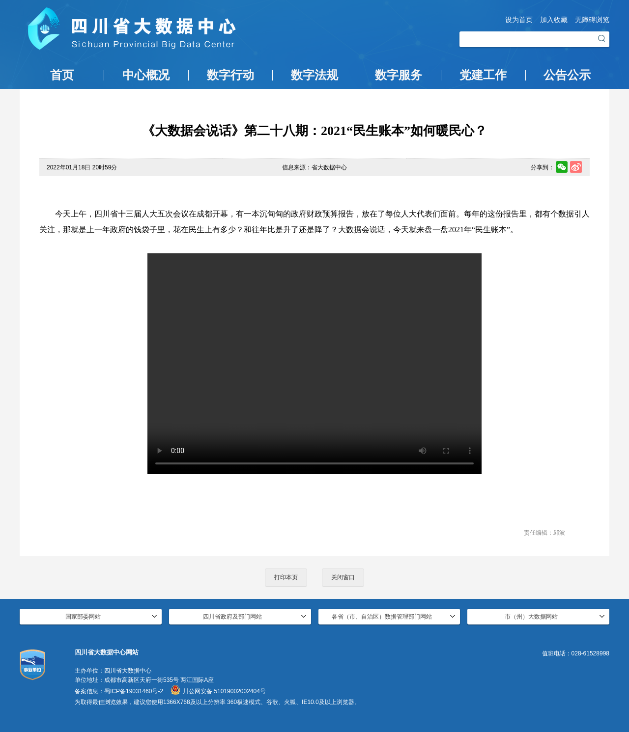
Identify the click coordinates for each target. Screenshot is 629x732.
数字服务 (398, 75)
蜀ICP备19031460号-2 (133, 691)
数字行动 (230, 75)
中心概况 (146, 75)
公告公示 (567, 75)
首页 (62, 75)
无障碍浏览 (592, 20)
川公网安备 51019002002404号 (224, 691)
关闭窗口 (343, 577)
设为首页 (519, 20)
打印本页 (286, 577)
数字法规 (314, 75)
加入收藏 (554, 20)
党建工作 (483, 75)
